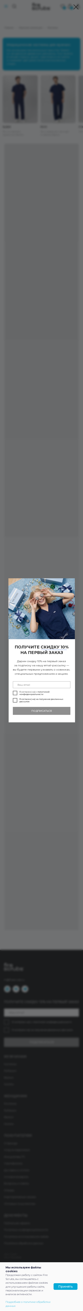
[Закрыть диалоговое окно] (76, 7)
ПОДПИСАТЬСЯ (41, 710)
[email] (41, 684)
